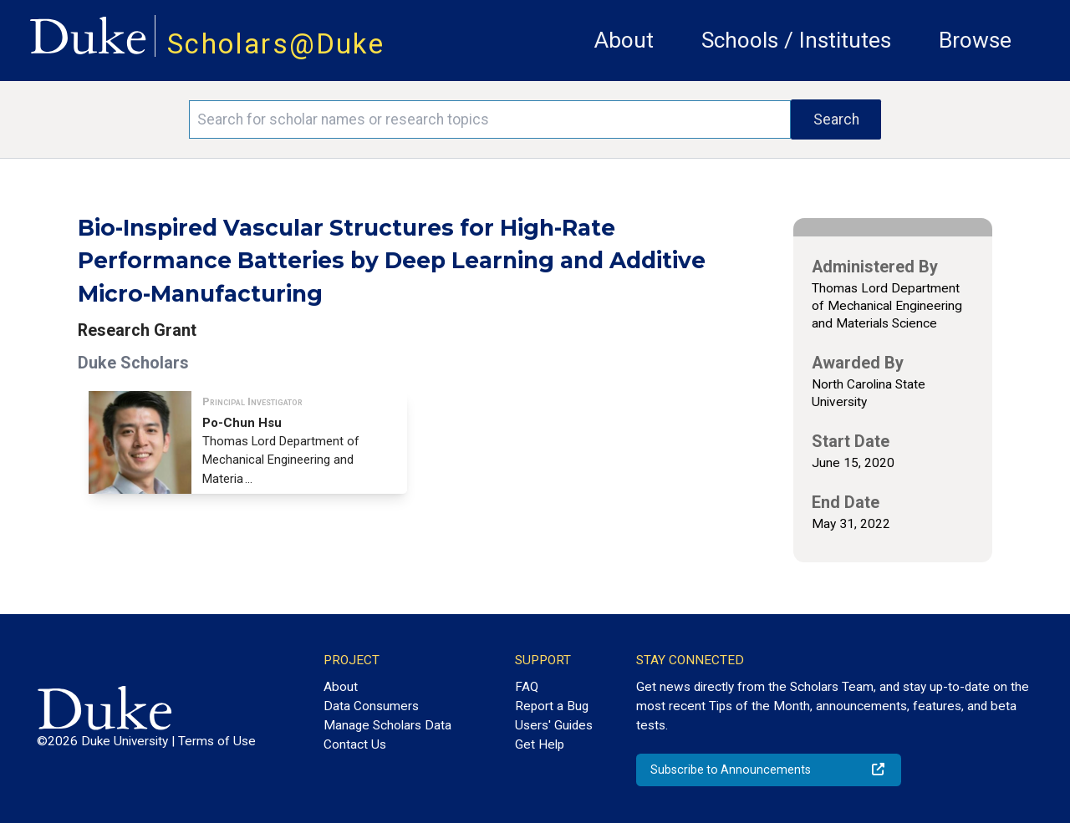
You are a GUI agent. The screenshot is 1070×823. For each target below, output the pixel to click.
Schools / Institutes (796, 40)
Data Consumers (371, 706)
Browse (975, 40)
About (624, 40)
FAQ (526, 686)
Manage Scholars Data (387, 725)
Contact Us (355, 744)
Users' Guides (554, 725)
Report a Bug (551, 706)
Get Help (539, 744)
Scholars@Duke (276, 44)
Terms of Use (217, 741)
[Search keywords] (490, 119)
